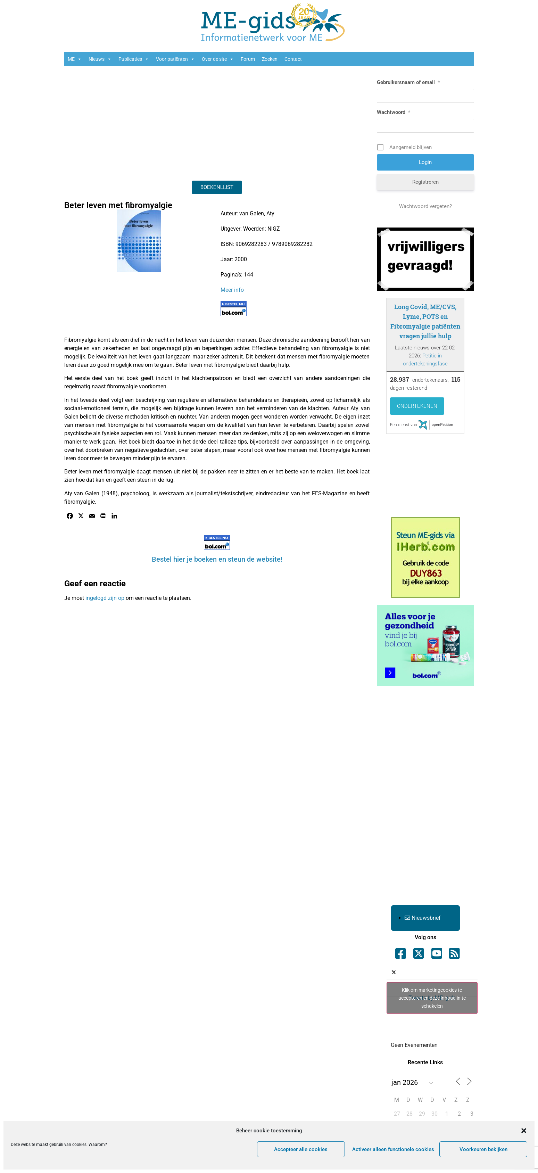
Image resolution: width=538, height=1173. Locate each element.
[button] (523, 1130)
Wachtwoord (393, 112)
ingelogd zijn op (104, 598)
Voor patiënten (175, 59)
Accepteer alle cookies (301, 1149)
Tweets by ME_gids (432, 998)
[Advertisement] (217, 121)
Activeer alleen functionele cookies (393, 1149)
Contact (293, 59)
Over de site (218, 59)
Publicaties (133, 59)
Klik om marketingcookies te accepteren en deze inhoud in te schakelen (432, 997)
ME (75, 59)
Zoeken (270, 59)
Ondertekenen (417, 406)
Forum (248, 59)
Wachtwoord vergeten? (425, 206)
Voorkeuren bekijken (483, 1149)
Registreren (425, 182)
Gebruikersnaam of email (408, 82)
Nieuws (100, 59)
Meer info (232, 290)
